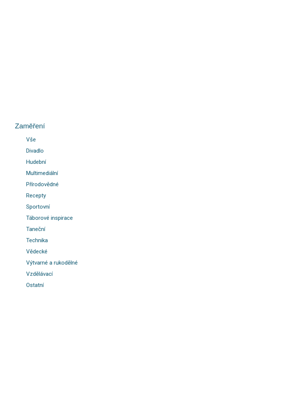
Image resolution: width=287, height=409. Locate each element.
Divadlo (35, 150)
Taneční (35, 229)
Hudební (36, 162)
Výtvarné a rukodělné (52, 262)
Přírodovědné (42, 184)
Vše (31, 139)
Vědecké (36, 251)
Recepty (36, 195)
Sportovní (38, 206)
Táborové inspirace (49, 218)
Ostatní (35, 285)
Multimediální (42, 173)
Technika (37, 240)
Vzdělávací (39, 274)
